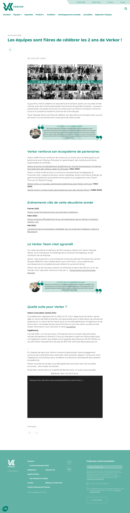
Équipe (17, 15)
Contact (110, 2)
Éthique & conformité (54, 483)
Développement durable (69, 15)
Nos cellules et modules (38, 478)
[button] (5, 509)
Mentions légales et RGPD (36, 492)
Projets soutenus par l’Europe (38, 487)
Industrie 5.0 (50, 470)
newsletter (71, 327)
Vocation (7, 15)
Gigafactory (31, 470)
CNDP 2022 (96, 2)
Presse (122, 2)
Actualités (87, 15)
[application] (65, 397)
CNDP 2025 (80, 2)
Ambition (51, 15)
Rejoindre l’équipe (103, 15)
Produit (39, 15)
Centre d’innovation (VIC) (39, 465)
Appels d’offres (33, 474)
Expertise (29, 15)
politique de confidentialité (95, 479)
